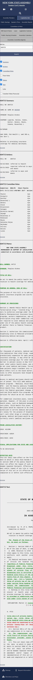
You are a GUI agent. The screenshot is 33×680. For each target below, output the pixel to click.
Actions (5, 67)
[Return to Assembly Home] (16, 4)
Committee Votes (8, 71)
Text (4, 85)
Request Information (23, 670)
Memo (5, 80)
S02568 (17, 110)
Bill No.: (2, 44)
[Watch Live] (4, 10)
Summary (6, 62)
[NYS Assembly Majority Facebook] (11, 10)
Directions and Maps (10, 677)
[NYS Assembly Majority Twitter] (19, 10)
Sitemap (6, 670)
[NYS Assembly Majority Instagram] (26, 10)
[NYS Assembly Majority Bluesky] (13, 14)
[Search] (20, 14)
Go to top (2, 148)
